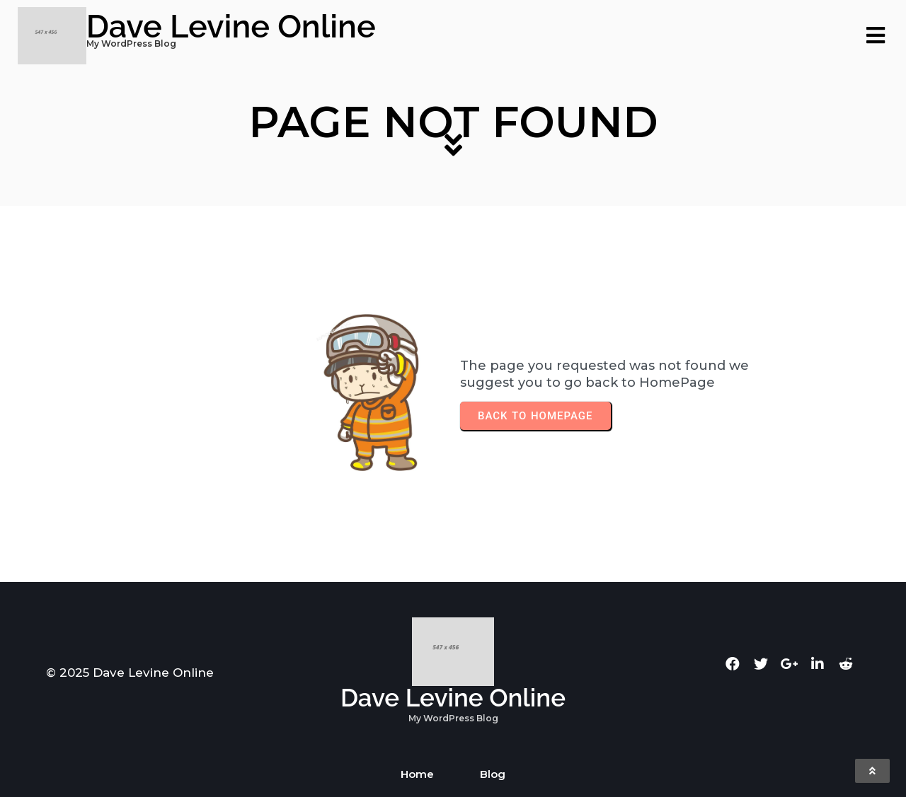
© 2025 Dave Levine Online (130, 672)
